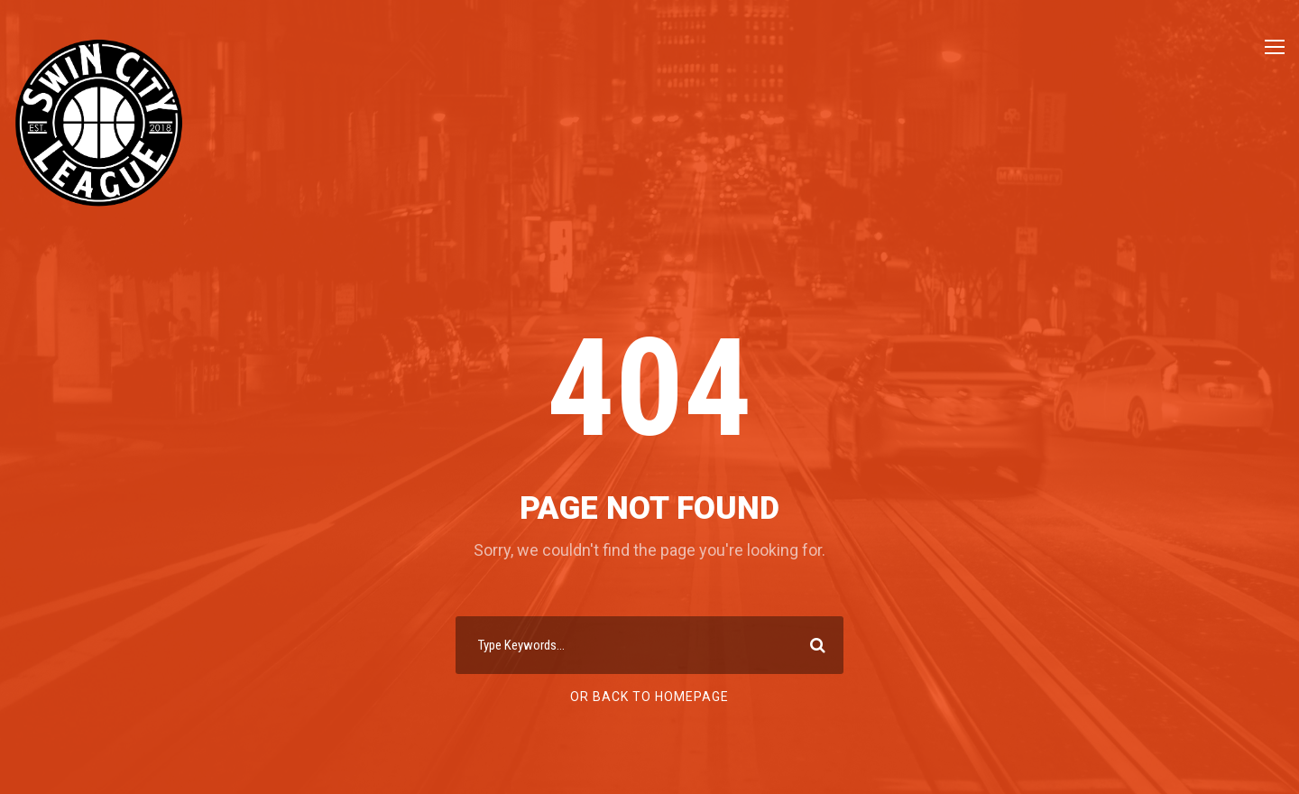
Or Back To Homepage (649, 696)
